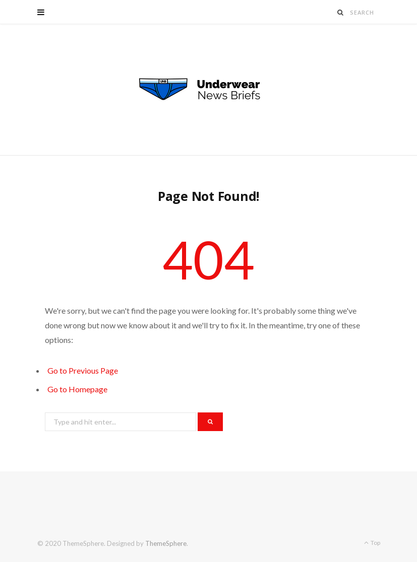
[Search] (340, 12)
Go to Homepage (77, 389)
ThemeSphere (166, 543)
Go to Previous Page (82, 370)
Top (372, 542)
